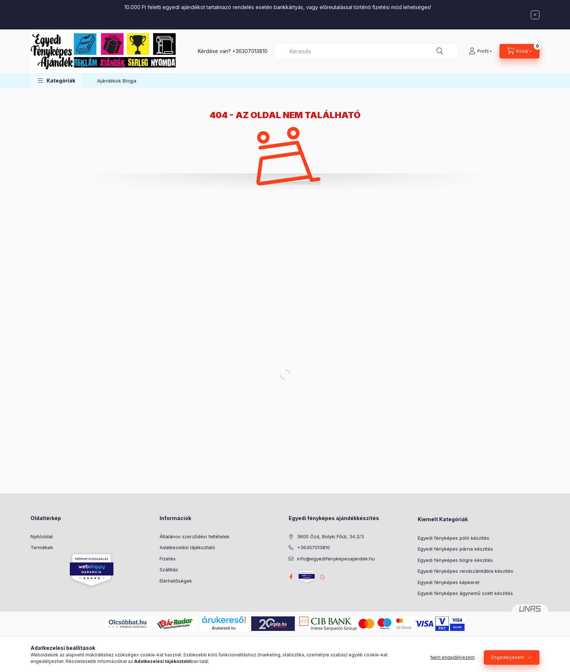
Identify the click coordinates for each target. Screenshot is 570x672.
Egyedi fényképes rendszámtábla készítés (465, 571)
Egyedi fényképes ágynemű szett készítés (465, 593)
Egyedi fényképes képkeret (448, 582)
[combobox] (366, 51)
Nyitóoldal (42, 536)
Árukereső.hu (224, 628)
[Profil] (480, 51)
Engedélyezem (507, 663)
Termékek (42, 547)
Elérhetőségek (176, 581)
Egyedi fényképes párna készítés (455, 549)
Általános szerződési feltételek (194, 536)
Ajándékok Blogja (116, 81)
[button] (57, 80)
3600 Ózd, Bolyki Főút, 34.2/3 (330, 536)
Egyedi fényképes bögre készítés (455, 560)
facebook (291, 577)
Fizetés (168, 559)
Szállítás (169, 569)
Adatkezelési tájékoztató (187, 547)
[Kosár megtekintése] (519, 51)
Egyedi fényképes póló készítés (453, 538)
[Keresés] (439, 51)
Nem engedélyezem (452, 663)
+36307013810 (250, 51)
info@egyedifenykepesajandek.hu (336, 559)
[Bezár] (535, 15)
